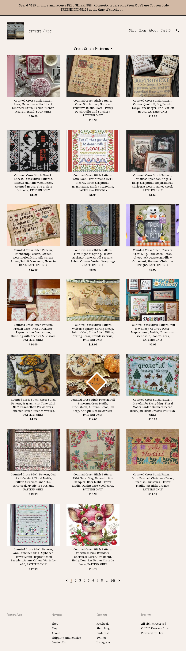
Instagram (103, 642)
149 (113, 580)
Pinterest (103, 633)
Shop (132, 30)
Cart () (166, 30)
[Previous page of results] (67, 580)
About (153, 30)
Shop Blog (103, 628)
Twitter (101, 637)
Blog (142, 30)
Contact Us (59, 642)
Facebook (102, 623)
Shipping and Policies (66, 637)
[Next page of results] (119, 580)
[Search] (177, 31)
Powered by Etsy (152, 633)
